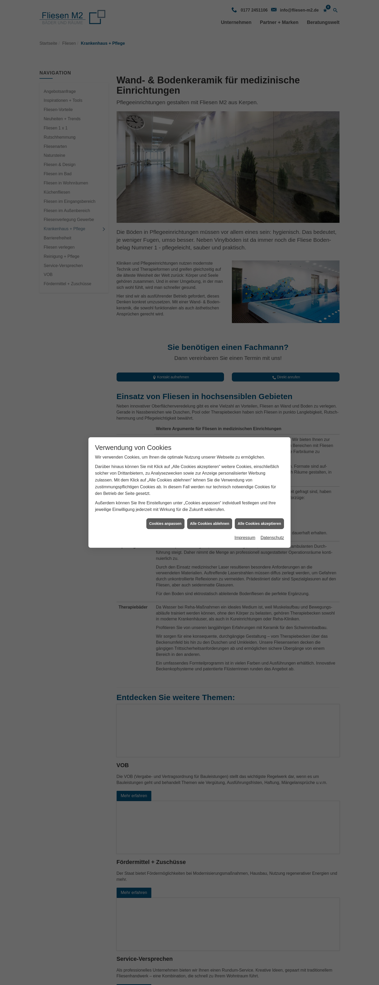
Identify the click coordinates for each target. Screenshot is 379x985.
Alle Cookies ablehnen (209, 523)
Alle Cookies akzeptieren (259, 523)
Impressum (245, 537)
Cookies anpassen (165, 523)
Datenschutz (272, 537)
